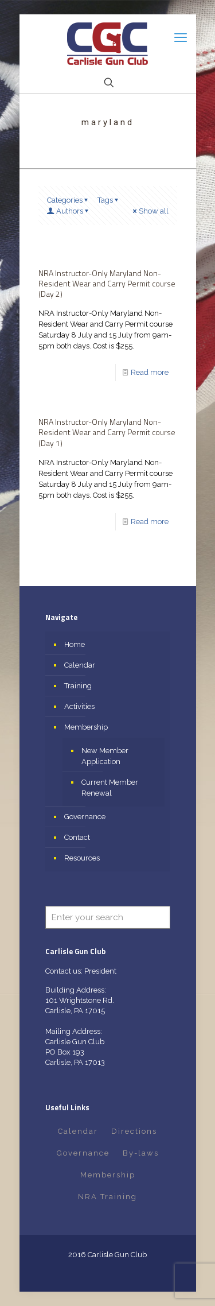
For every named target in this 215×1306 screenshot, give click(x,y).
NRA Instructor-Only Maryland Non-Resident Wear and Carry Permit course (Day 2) (106, 283)
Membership (86, 727)
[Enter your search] (107, 917)
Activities (79, 706)
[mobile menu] (180, 37)
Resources (82, 858)
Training (78, 685)
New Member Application (104, 756)
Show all (150, 211)
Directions (134, 1131)
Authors (69, 211)
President (100, 971)
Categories (68, 200)
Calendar (79, 665)
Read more (150, 372)
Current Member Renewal (109, 787)
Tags (108, 200)
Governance (84, 816)
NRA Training (107, 1196)
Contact (77, 837)
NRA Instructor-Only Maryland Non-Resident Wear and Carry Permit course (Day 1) (106, 432)
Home (74, 644)
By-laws (141, 1153)
